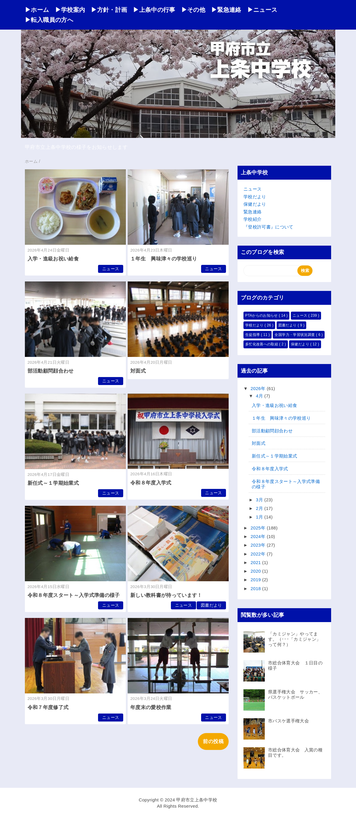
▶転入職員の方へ (49, 20)
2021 (256, 562)
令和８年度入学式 (150, 483)
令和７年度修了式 (48, 707)
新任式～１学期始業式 (53, 483)
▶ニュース (262, 10)
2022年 (259, 553)
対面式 (138, 371)
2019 (256, 579)
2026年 (259, 388)
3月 (260, 499)
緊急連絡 (252, 211)
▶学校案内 (70, 10)
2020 (256, 571)
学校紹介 (252, 219)
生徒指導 (253, 335)
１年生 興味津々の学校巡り (163, 259)
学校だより (254, 196)
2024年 (259, 536)
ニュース (110, 269)
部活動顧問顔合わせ (51, 371)
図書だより (211, 605)
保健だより (254, 204)
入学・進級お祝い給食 (53, 259)
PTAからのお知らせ (262, 315)
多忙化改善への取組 (262, 344)
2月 (260, 508)
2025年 (259, 527)
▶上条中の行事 (154, 10)
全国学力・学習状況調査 (295, 335)
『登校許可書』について (268, 226)
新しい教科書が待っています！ (166, 595)
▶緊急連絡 (226, 10)
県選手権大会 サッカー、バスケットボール (295, 694)
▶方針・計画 (109, 10)
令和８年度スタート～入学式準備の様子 (74, 595)
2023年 (259, 545)
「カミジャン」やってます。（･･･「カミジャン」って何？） (294, 639)
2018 (256, 588)
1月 (260, 516)
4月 (260, 395)
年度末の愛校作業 (150, 707)
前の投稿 (213, 741)
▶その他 (193, 10)
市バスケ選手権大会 (288, 720)
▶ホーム (37, 10)
